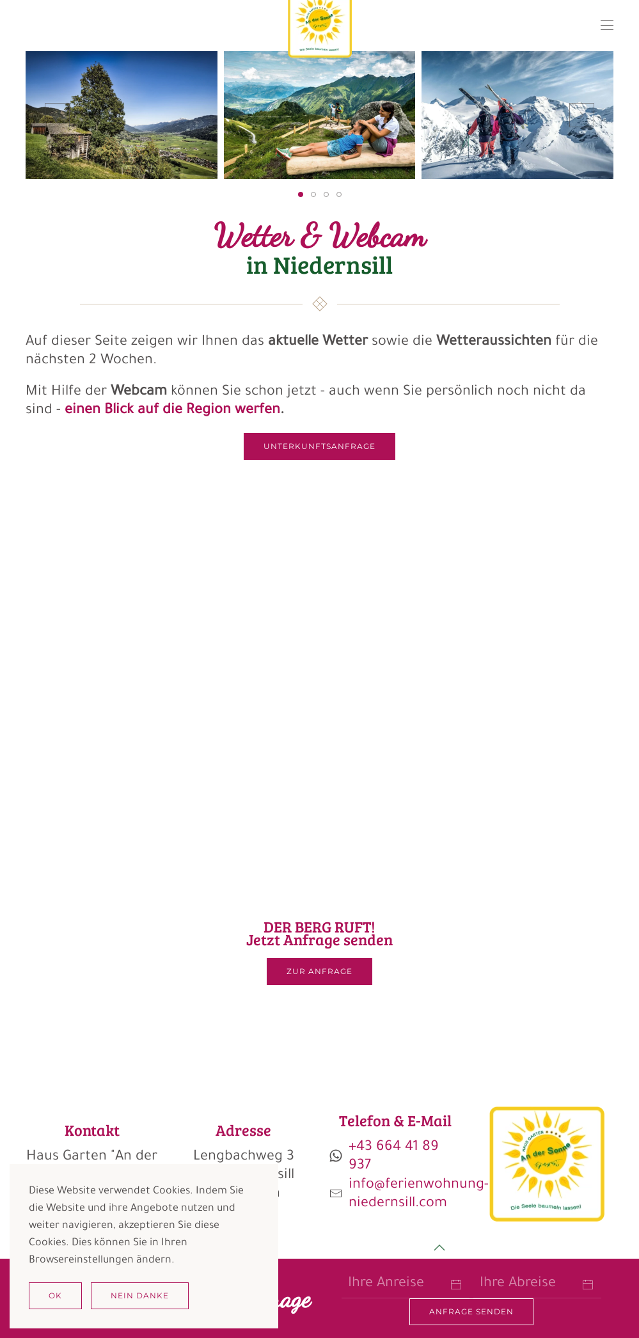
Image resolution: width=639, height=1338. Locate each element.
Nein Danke (140, 1295)
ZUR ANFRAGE (319, 971)
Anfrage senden (471, 1311)
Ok (55, 1295)
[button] (607, 25)
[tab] (300, 194)
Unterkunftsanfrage (319, 446)
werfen (255, 411)
